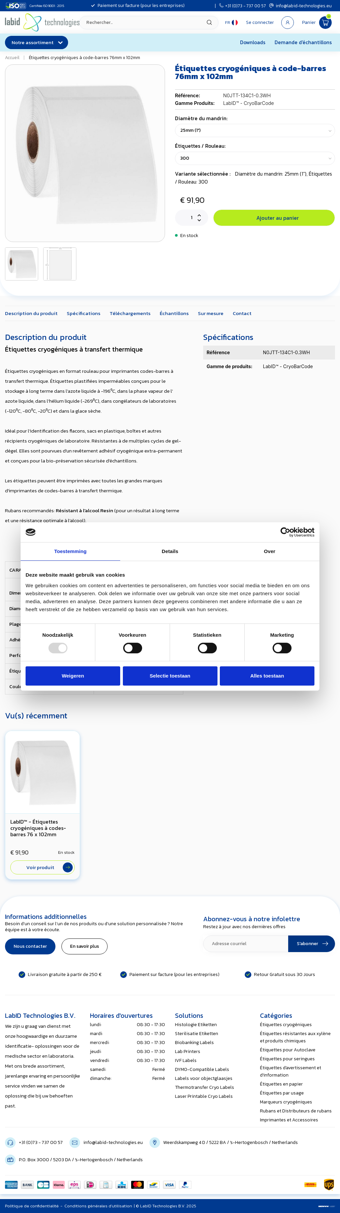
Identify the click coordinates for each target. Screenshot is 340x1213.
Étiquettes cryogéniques (286, 1024)
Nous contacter (30, 946)
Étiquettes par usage (282, 1093)
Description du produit (31, 313)
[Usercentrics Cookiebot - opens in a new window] (285, 532)
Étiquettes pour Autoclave (287, 1049)
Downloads (252, 42)
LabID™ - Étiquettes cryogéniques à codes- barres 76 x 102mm (38, 828)
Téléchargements (130, 313)
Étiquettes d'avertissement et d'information (290, 1071)
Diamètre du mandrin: (201, 118)
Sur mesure (210, 313)
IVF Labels (186, 1060)
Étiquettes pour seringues (287, 1058)
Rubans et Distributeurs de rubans (296, 1110)
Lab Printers (187, 1051)
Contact (242, 313)
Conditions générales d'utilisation (98, 1206)
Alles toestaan (267, 676)
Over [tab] (270, 551)
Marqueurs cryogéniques (286, 1101)
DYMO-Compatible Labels (202, 1069)
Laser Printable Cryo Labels (204, 1096)
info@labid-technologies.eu (300, 5)
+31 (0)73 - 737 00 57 (242, 5)
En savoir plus (84, 946)
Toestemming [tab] (70, 551)
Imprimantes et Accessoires (289, 1119)
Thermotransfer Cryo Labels (204, 1087)
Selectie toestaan (170, 676)
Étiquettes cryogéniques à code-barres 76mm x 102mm (84, 57)
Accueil (12, 57)
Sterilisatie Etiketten (196, 1033)
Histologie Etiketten (196, 1024)
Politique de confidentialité (32, 1206)
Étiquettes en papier (281, 1084)
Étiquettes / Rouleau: (200, 146)
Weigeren (73, 676)
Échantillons (174, 313)
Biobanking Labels (194, 1042)
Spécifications (83, 313)
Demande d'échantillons (303, 42)
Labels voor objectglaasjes (203, 1078)
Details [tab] (170, 551)
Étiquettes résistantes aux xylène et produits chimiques (295, 1037)
